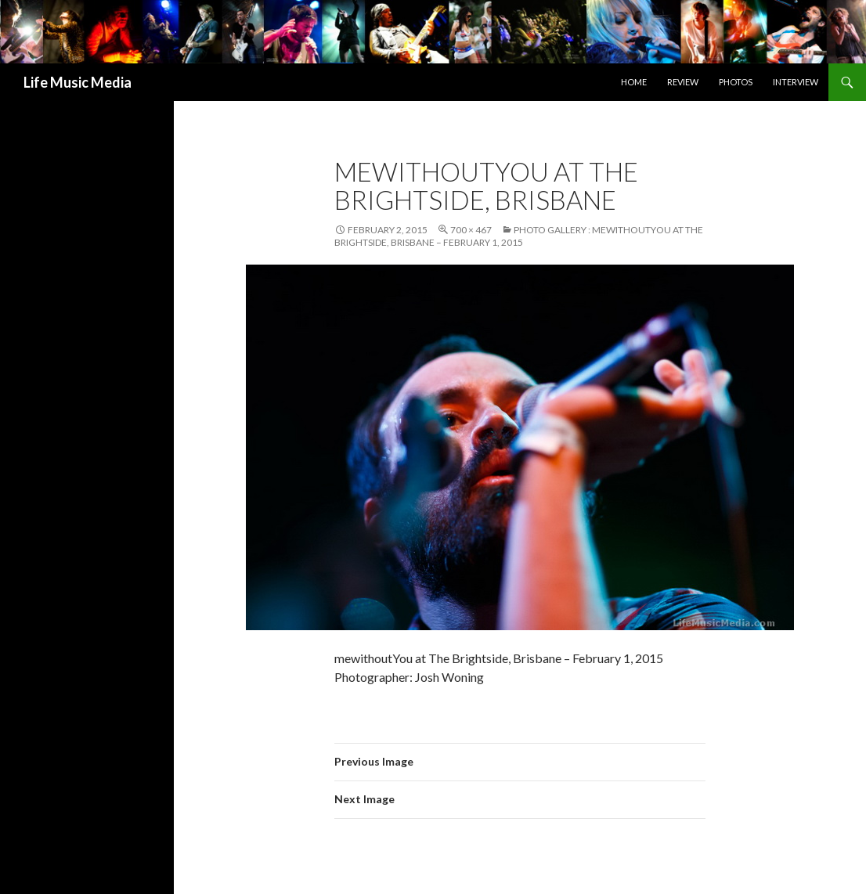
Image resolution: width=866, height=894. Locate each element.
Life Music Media (77, 82)
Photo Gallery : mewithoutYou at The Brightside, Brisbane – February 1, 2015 (518, 236)
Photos (735, 82)
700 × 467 (471, 230)
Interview (795, 82)
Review (682, 82)
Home (634, 82)
